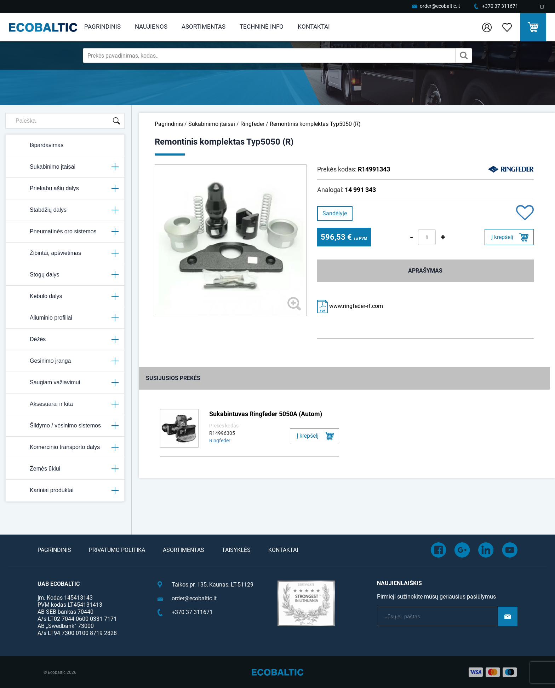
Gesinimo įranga (65, 361)
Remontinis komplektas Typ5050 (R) (315, 124)
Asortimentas (203, 26)
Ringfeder (252, 124)
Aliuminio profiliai (65, 318)
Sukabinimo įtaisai (65, 167)
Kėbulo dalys (65, 296)
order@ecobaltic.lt (440, 6)
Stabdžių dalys (65, 210)
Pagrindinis (102, 26)
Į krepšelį (502, 237)
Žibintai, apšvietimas (65, 253)
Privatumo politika (117, 550)
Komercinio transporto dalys (65, 447)
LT (542, 7)
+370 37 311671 (500, 6)
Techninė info (262, 26)
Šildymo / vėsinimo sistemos (65, 425)
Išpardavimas (37, 145)
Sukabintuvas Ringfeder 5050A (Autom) (265, 414)
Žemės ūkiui (65, 469)
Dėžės (65, 339)
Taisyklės (236, 550)
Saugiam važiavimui (65, 382)
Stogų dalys (65, 274)
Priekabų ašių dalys (65, 188)
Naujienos (151, 26)
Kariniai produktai (65, 490)
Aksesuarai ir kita (65, 404)
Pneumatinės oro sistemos (65, 231)
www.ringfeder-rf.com (350, 306)
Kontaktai (314, 26)
